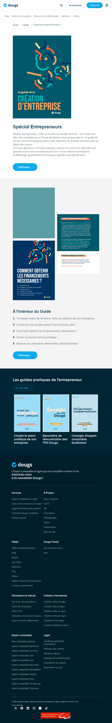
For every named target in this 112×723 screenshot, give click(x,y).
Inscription (49, 513)
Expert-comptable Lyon (23, 660)
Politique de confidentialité (57, 658)
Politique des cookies (54, 648)
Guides (15, 557)
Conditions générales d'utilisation (54, 642)
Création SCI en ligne (54, 620)
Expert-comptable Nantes (24, 674)
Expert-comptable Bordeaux (25, 646)
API (45, 508)
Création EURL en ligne (55, 615)
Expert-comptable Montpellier (26, 669)
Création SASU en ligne (55, 601)
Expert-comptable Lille (23, 655)
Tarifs (46, 503)
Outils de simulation (21, 16)
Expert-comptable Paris (23, 678)
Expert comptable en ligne (24, 499)
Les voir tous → (23, 388)
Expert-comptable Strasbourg (26, 683)
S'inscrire (94, 5)
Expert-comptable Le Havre (25, 650)
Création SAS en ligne (54, 606)
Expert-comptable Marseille (25, 664)
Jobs (46, 552)
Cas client (16, 562)
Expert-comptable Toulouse (25, 688)
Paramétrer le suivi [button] (53, 667)
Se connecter (75, 5)
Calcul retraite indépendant (25, 620)
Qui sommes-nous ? (53, 548)
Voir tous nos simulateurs (24, 601)
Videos (15, 576)
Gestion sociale (19, 517)
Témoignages (50, 517)
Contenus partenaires (22, 585)
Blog (7, 16)
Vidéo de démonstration (23, 548)
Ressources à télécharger (46, 16)
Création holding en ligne (56, 625)
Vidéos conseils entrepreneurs (26, 580)
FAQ (14, 571)
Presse (47, 522)
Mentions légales (52, 653)
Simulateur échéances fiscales (26, 615)
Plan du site (49, 531)
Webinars (66, 16)
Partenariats (50, 527)
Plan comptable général (23, 641)
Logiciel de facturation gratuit (26, 508)
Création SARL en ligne (55, 611)
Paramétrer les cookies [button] (55, 662)
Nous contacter (51, 499)
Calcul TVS (17, 611)
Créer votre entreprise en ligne (27, 503)
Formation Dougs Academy (25, 513)
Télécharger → (25, 167)
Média (15, 542)
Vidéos (76, 16)
